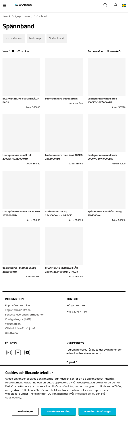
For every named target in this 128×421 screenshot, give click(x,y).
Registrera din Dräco (18, 310)
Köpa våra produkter (18, 305)
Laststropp (35, 38)
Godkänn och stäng (58, 411)
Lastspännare (14, 38)
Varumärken (13, 324)
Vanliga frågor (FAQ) (18, 319)
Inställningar (25, 411)
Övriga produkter (21, 16)
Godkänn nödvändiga (97, 411)
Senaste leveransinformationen (24, 314)
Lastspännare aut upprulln (61, 98)
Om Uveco (11, 333)
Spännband (40, 16)
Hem (5, 16)
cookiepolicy (13, 397)
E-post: (72, 362)
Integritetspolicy (85, 394)
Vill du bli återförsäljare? (20, 328)
